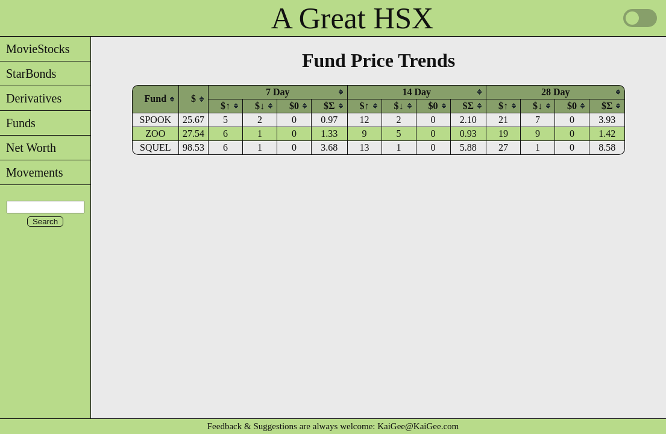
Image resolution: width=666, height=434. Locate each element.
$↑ (225, 106)
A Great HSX (352, 18)
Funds (18, 123)
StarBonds (28, 73)
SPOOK (155, 120)
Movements (31, 172)
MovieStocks (35, 48)
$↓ (260, 106)
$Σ (329, 106)
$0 (294, 106)
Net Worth (28, 147)
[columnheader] (155, 99)
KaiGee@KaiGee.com (418, 426)
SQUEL (155, 147)
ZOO (155, 133)
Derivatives (30, 98)
